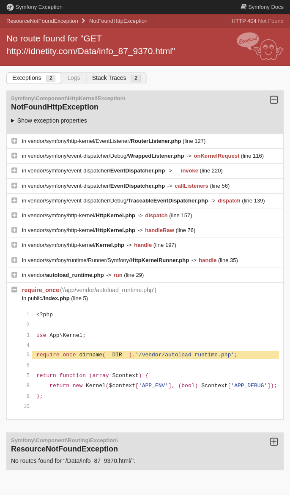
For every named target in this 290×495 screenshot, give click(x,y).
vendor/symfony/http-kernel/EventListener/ (105, 141)
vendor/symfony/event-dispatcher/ (97, 170)
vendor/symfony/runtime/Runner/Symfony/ (109, 260)
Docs (262, 7)
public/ (49, 298)
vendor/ (67, 275)
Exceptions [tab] (33, 78)
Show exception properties (52, 120)
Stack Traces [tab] (116, 78)
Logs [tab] (73, 77)
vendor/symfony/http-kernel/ (82, 215)
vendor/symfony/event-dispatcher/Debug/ (107, 156)
